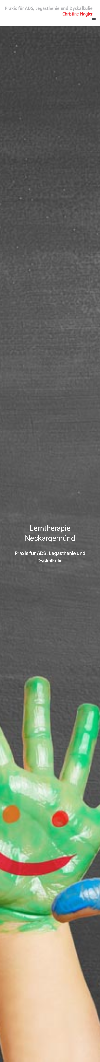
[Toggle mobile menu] (94, 20)
